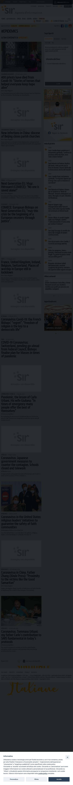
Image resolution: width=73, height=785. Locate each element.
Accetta (59, 779)
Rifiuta (36, 779)
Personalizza (14, 779)
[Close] (67, 757)
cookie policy (42, 773)
